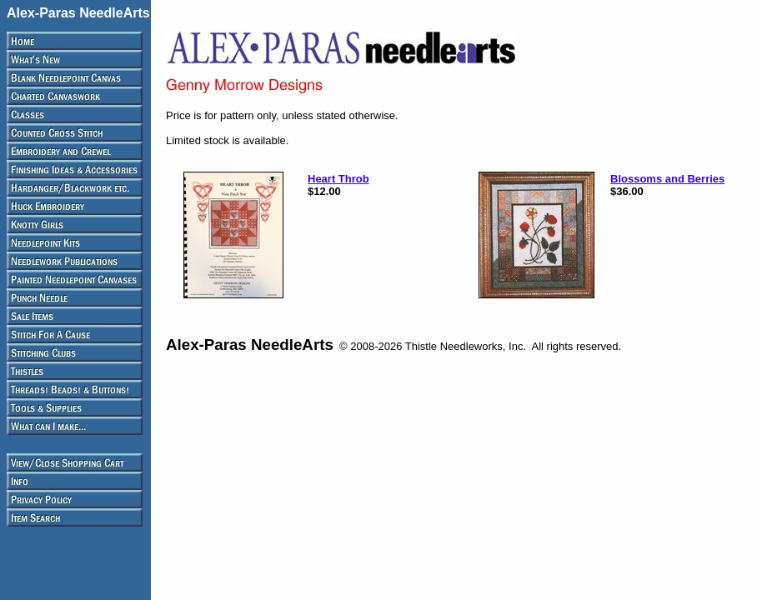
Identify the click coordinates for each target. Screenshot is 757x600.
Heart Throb (338, 178)
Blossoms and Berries (667, 178)
